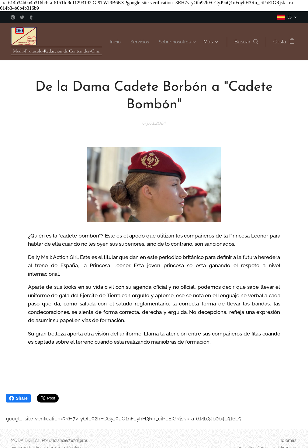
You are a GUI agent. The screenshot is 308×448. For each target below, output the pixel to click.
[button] (246, 41)
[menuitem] (159, 41)
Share (18, 398)
